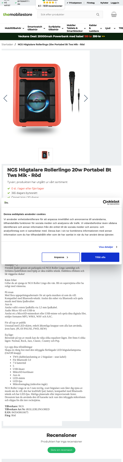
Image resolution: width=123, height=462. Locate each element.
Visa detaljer (106, 247)
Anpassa (61, 257)
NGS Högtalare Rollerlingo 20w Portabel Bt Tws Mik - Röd (51, 44)
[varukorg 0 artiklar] (114, 14)
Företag (90, 3)
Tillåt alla (100, 257)
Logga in (115, 3)
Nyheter (104, 3)
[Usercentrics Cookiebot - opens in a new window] (105, 202)
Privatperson (75, 3)
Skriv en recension (61, 450)
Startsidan (7, 44)
